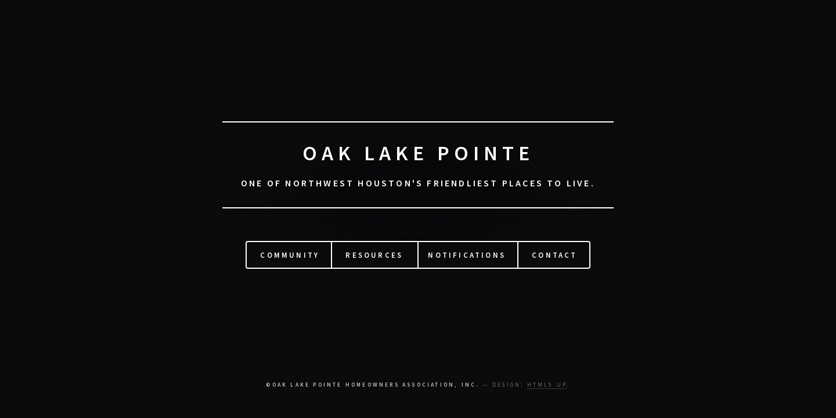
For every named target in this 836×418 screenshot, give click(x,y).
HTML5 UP (547, 384)
